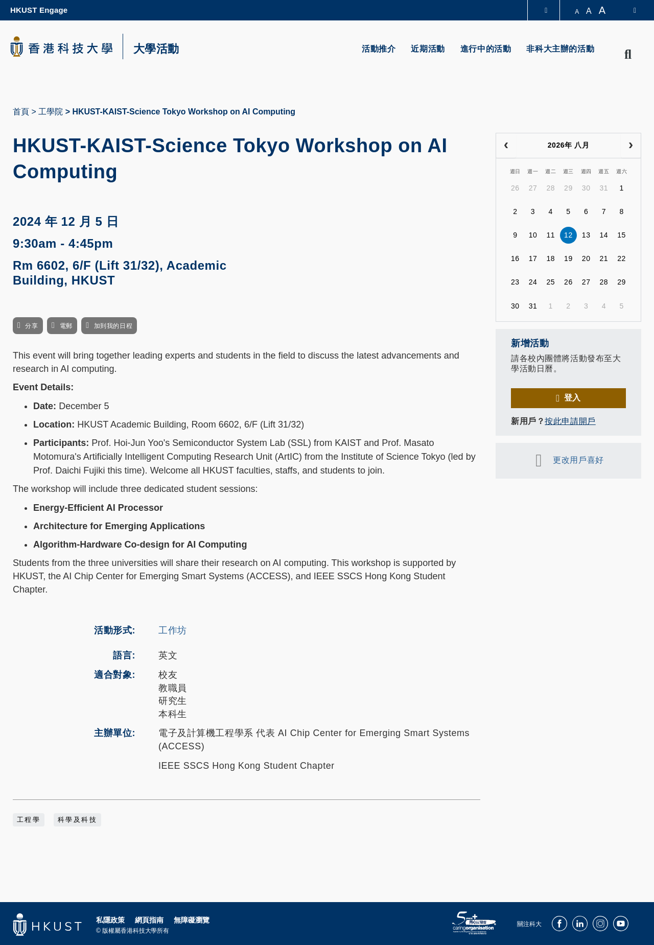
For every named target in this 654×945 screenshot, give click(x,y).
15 (621, 235)
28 (550, 188)
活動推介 (378, 48)
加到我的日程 (113, 325)
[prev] (506, 145)
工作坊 (172, 630)
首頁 (21, 111)
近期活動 (428, 48)
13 (586, 235)
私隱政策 (110, 920)
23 (515, 282)
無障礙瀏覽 (191, 920)
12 (568, 235)
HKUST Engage (38, 10)
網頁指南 (149, 920)
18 (550, 258)
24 (533, 282)
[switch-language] (628, 10)
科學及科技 (77, 819)
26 (515, 188)
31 (603, 188)
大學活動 (156, 49)
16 (515, 258)
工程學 (28, 819)
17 (533, 258)
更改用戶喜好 (578, 460)
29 (568, 188)
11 (550, 235)
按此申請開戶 (570, 421)
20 (586, 258)
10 (533, 235)
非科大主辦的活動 (560, 48)
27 (533, 188)
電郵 (66, 325)
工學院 (50, 111)
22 (621, 258)
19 (568, 258)
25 (550, 282)
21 (603, 258)
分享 (31, 325)
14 (603, 235)
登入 (572, 397)
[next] (631, 145)
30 (586, 188)
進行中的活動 (485, 48)
